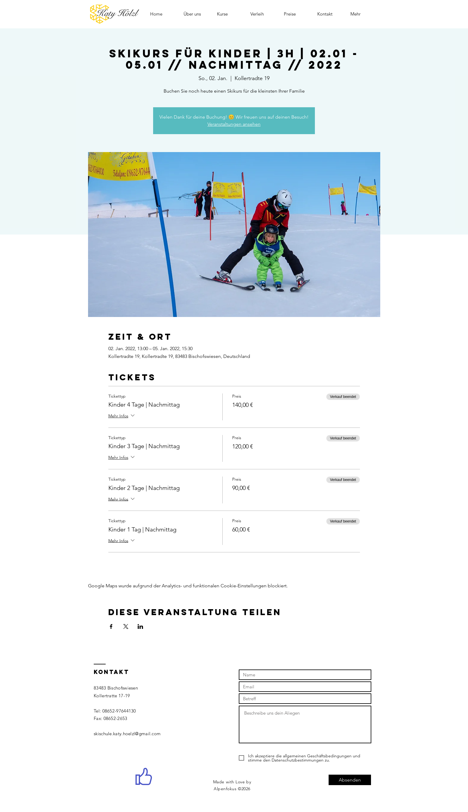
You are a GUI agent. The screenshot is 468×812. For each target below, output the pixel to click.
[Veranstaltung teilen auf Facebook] (111, 626)
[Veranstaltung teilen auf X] (126, 626)
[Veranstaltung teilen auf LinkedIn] (140, 626)
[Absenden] (350, 780)
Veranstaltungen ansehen (234, 124)
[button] (229, 13)
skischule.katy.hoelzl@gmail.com (127, 733)
